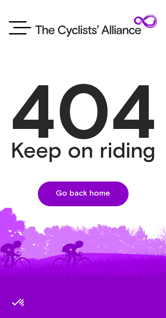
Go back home (83, 193)
